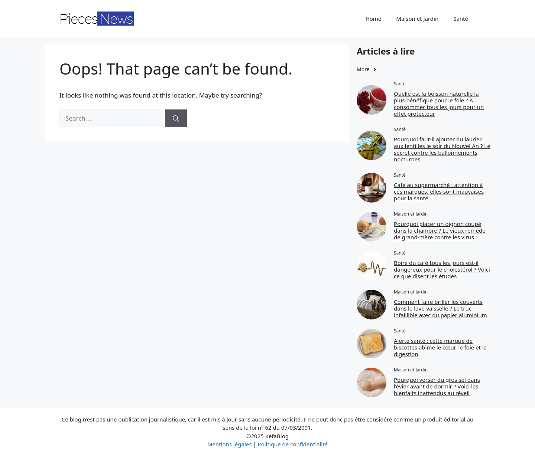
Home (374, 18)
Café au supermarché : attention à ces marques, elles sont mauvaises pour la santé (439, 191)
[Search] (176, 118)
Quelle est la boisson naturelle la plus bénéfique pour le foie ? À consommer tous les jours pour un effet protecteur (439, 103)
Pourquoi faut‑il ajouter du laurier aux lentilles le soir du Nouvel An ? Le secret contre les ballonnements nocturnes (442, 149)
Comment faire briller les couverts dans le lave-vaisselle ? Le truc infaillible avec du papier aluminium (440, 308)
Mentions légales (229, 444)
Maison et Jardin (417, 18)
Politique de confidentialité (293, 444)
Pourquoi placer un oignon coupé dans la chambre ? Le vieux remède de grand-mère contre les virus (440, 230)
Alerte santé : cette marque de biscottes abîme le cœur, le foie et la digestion (440, 347)
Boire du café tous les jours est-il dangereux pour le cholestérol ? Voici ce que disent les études (442, 269)
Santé (460, 18)
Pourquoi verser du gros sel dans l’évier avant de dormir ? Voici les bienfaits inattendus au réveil (437, 386)
